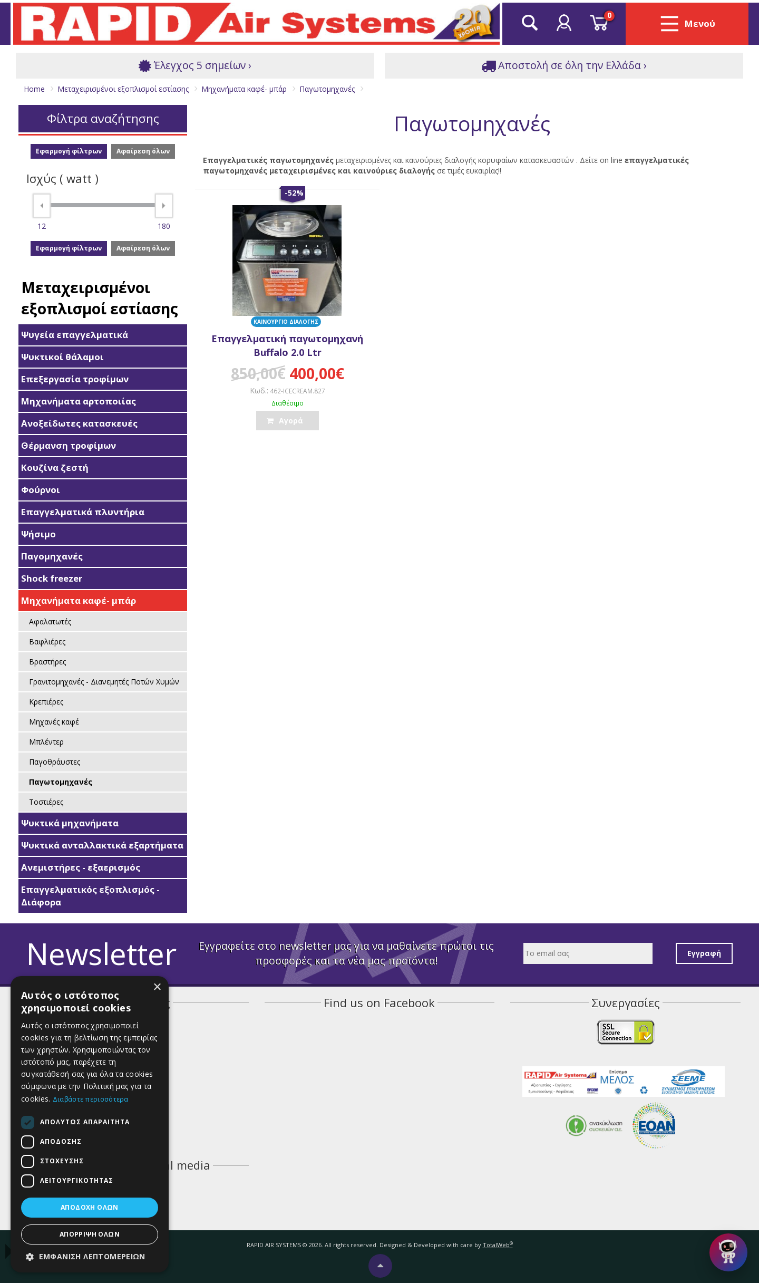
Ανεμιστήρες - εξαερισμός (80, 867)
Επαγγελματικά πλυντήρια (82, 512)
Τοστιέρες (46, 802)
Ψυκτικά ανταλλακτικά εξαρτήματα (102, 845)
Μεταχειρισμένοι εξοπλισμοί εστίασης (99, 298)
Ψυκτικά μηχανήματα (70, 823)
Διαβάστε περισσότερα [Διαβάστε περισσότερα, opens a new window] (91, 1099)
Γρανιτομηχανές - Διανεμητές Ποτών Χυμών (104, 682)
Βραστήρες (47, 662)
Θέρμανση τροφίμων (68, 445)
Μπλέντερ (46, 742)
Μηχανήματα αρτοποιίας (78, 401)
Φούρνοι (40, 490)
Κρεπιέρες (46, 702)
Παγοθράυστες (54, 762)
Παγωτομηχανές (60, 782)
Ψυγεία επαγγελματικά (74, 335)
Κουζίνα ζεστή (55, 467)
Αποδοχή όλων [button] (90, 1207)
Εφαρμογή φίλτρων (69, 151)
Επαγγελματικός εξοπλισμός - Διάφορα (90, 895)
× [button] (157, 987)
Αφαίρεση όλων (143, 151)
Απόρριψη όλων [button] (90, 1234)
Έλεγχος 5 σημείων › (195, 65)
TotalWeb (498, 1245)
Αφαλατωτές (50, 621)
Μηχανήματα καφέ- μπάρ (78, 600)
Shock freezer (51, 578)
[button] (89, 1256)
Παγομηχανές (52, 556)
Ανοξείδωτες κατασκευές (79, 423)
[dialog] (90, 1124)
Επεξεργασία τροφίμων (75, 379)
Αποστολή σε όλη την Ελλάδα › (564, 65)
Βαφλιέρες (47, 641)
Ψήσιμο (38, 534)
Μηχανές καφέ (54, 722)
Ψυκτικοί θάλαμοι (62, 357)
